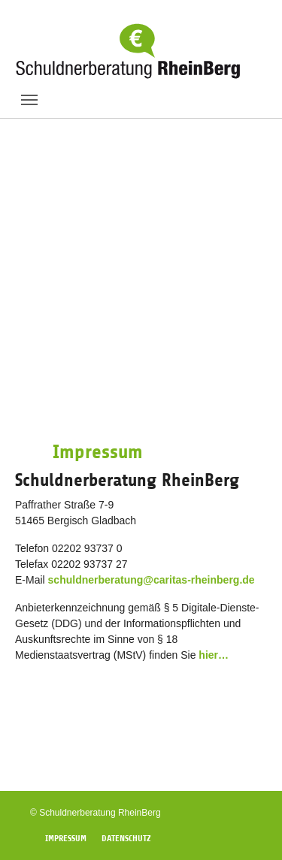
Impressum (65, 838)
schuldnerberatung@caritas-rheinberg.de (151, 580)
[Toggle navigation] (29, 100)
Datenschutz (126, 838)
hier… (214, 655)
